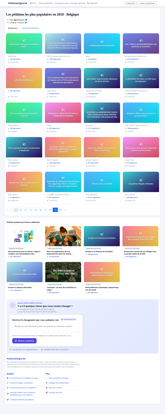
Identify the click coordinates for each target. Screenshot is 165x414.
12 (20, 210)
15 (35, 210)
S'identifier (130, 3)
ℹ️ (100, 248)
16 (40, 210)
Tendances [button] (12, 28)
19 (55, 210)
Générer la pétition (24, 341)
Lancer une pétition (147, 3)
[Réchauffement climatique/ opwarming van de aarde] (102, 278)
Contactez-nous (62, 3)
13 (26, 210)
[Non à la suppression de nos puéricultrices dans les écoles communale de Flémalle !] (63, 242)
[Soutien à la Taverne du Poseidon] (102, 241)
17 (45, 210)
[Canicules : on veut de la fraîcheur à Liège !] (63, 278)
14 (30, 210)
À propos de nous (78, 3)
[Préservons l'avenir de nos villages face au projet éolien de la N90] (140, 242)
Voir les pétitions (46, 3)
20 (60, 210)
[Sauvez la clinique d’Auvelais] (25, 277)
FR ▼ (33, 3)
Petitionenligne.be (17, 3)
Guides (10, 373)
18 (50, 210)
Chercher (92, 3)
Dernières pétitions (30, 28)
